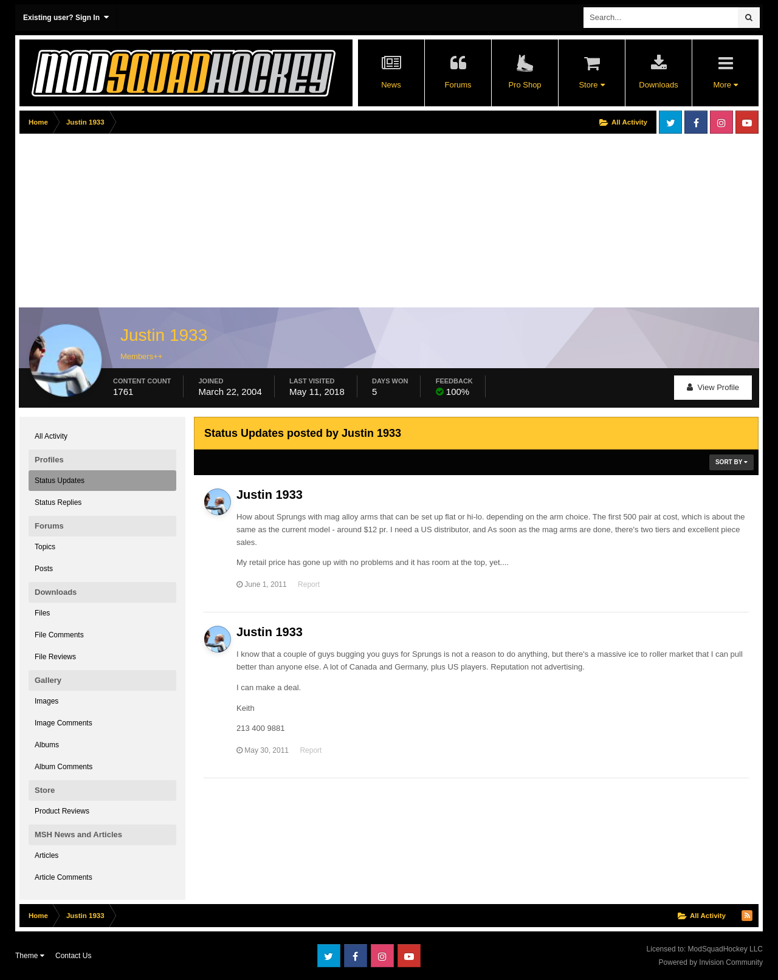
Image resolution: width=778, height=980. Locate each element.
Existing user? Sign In (66, 17)
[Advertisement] (240, 223)
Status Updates (59, 480)
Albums (47, 745)
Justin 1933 (269, 494)
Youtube (747, 122)
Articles (46, 855)
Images (46, 701)
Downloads (658, 84)
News (391, 84)
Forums (457, 84)
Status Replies (58, 502)
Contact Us (73, 955)
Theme (29, 955)
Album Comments (63, 766)
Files (42, 613)
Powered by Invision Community (711, 962)
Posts (44, 568)
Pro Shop (524, 84)
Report (309, 584)
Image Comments (63, 723)
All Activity (51, 436)
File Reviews (55, 657)
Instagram (721, 122)
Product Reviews (62, 811)
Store (591, 84)
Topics (45, 547)
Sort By (731, 462)
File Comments (59, 635)
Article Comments (63, 877)
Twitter (670, 122)
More (725, 84)
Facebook (695, 122)
